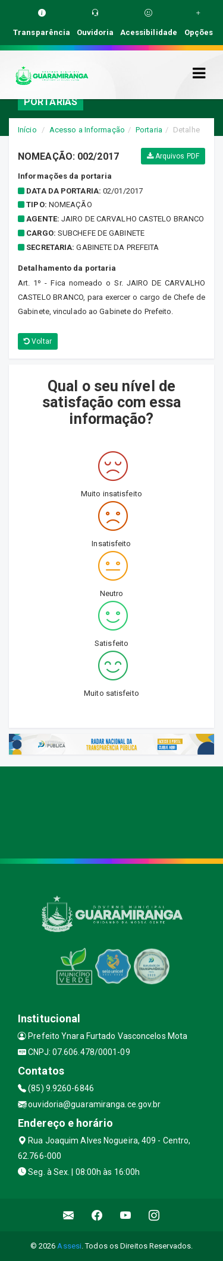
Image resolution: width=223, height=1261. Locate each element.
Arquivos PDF (173, 156)
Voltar (38, 341)
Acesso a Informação (87, 129)
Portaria (149, 129)
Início (27, 129)
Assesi (69, 1245)
